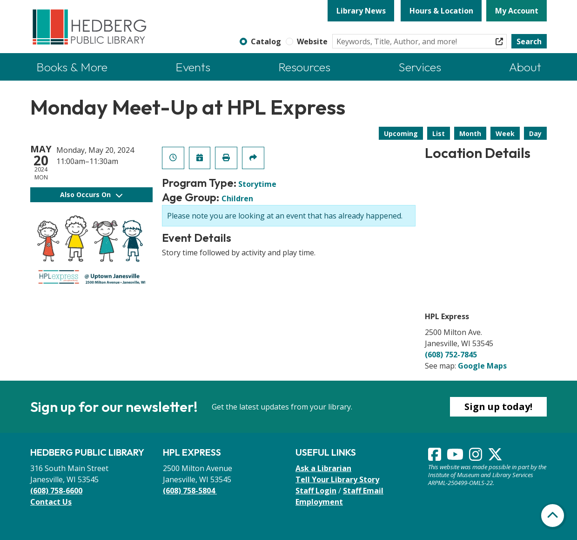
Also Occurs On (91, 194)
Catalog (266, 41)
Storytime (257, 184)
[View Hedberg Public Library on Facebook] (435, 457)
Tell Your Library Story (337, 479)
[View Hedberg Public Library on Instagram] (476, 457)
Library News (361, 11)
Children (237, 198)
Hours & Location (441, 11)
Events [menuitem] (192, 67)
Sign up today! (498, 406)
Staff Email (363, 490)
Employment (319, 502)
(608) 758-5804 (190, 490)
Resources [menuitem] (304, 67)
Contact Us (51, 502)
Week (505, 133)
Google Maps (482, 366)
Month (470, 133)
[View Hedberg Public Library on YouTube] (456, 457)
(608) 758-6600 (56, 490)
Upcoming (401, 133)
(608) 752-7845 (451, 354)
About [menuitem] (525, 67)
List (438, 133)
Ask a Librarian (323, 468)
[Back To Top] (552, 515)
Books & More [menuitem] (71, 67)
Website (312, 41)
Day (535, 133)
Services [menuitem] (419, 67)
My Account (516, 11)
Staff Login (315, 490)
